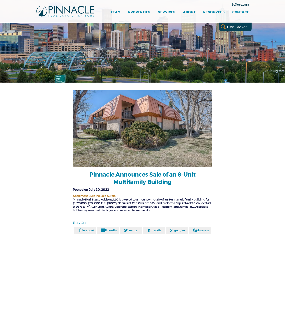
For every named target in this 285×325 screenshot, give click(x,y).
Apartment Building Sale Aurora (94, 196)
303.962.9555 (240, 4)
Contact (240, 12)
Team (116, 12)
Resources (214, 12)
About (189, 12)
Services (166, 12)
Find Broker (237, 27)
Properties (139, 12)
